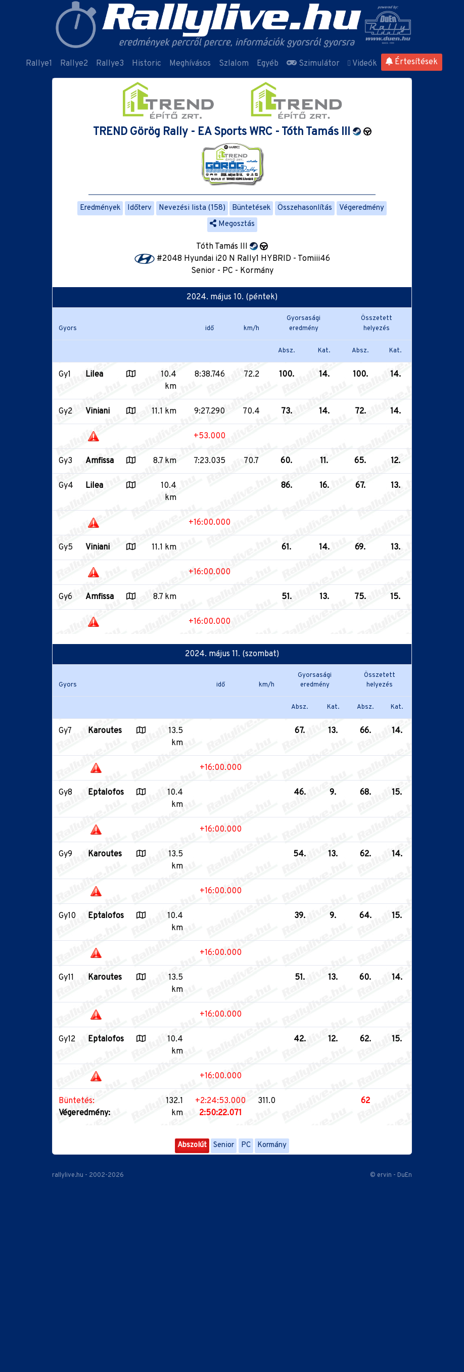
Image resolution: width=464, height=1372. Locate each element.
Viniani (97, 411)
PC (246, 1145)
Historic (146, 64)
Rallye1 (39, 64)
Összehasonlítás (304, 208)
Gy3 (65, 461)
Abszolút (192, 1145)
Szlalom (234, 64)
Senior (223, 1145)
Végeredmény (361, 208)
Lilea (94, 375)
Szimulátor (313, 64)
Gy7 (65, 731)
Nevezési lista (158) (192, 208)
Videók (362, 64)
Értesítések (412, 62)
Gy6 (65, 597)
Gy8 (65, 793)
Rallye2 (74, 64)
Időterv (139, 208)
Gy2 (65, 411)
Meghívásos (190, 64)
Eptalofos (106, 793)
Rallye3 (110, 64)
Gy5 (66, 547)
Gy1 (65, 375)
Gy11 (66, 978)
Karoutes (105, 731)
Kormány (272, 1145)
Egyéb (268, 64)
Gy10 (67, 916)
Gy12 (67, 1039)
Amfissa (99, 461)
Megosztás (232, 224)
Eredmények (100, 208)
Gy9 (65, 854)
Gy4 (66, 486)
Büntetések (251, 208)
